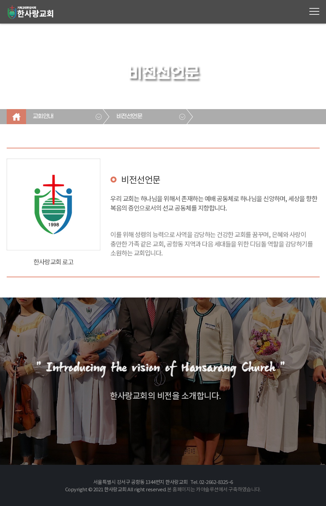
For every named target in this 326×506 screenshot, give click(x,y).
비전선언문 (129, 116)
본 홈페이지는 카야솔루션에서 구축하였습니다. (214, 489)
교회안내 (43, 116)
